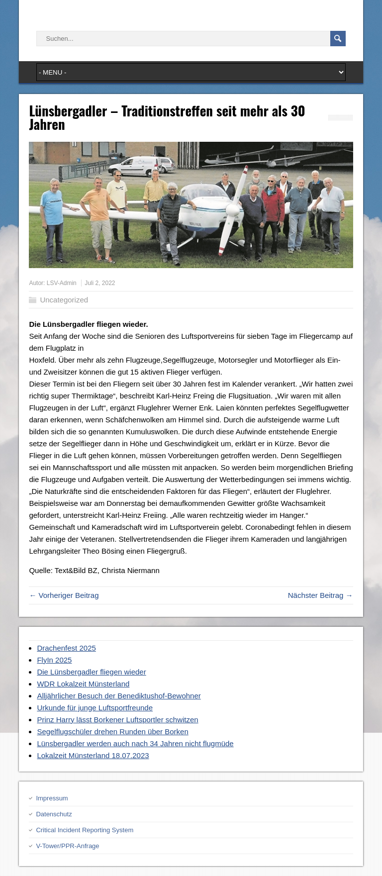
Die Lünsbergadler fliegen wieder (91, 672)
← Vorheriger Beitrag (63, 595)
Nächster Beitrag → (320, 595)
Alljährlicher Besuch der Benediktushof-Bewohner (118, 695)
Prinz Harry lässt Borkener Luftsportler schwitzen (117, 719)
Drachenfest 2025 (66, 648)
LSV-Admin (62, 283)
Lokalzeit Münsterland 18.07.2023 (93, 755)
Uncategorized (64, 299)
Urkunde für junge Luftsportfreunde (95, 707)
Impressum (52, 798)
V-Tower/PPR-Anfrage (67, 846)
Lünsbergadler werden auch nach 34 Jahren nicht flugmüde (135, 743)
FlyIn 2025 (54, 660)
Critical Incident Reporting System (84, 830)
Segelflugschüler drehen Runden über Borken (112, 731)
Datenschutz (54, 814)
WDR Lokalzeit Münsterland (83, 684)
